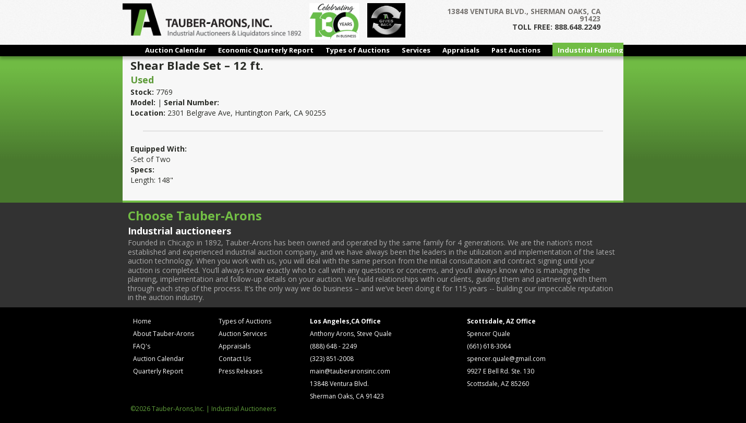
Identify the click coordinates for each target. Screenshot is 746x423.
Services (416, 50)
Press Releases (240, 371)
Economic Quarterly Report (266, 50)
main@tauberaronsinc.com (350, 371)
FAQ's (141, 346)
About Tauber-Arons (163, 333)
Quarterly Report (158, 371)
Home (142, 321)
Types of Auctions (358, 50)
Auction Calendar (175, 50)
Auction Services (243, 333)
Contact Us (235, 358)
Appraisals (460, 50)
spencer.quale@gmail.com (506, 358)
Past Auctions (515, 50)
